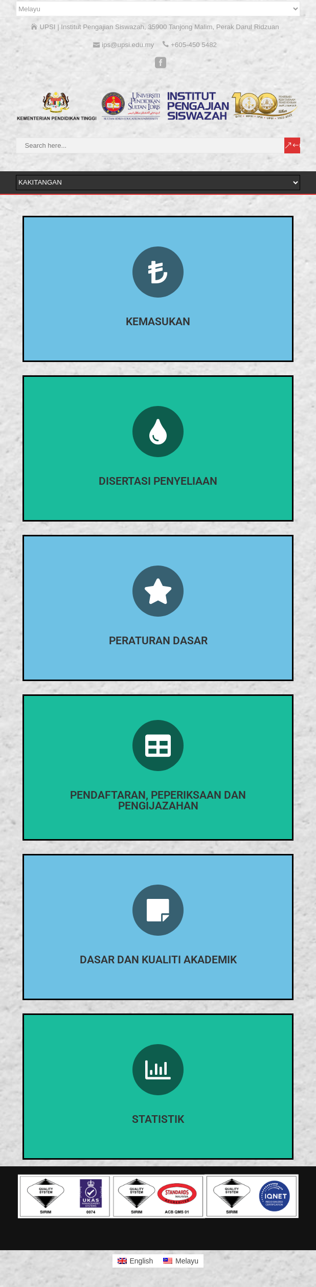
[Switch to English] (135, 1261)
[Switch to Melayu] (181, 1261)
